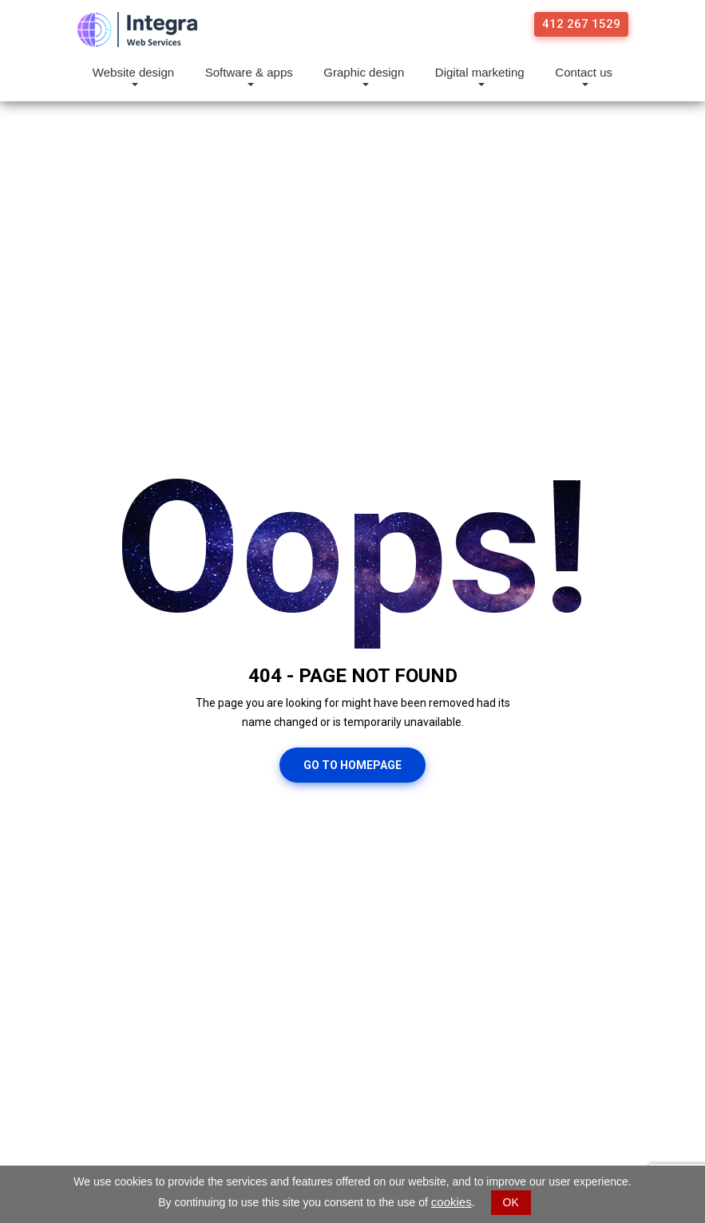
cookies (451, 1202)
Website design (133, 72)
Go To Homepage (352, 765)
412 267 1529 (581, 24)
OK (511, 1202)
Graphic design (363, 72)
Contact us (583, 72)
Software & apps (249, 72)
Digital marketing (480, 72)
